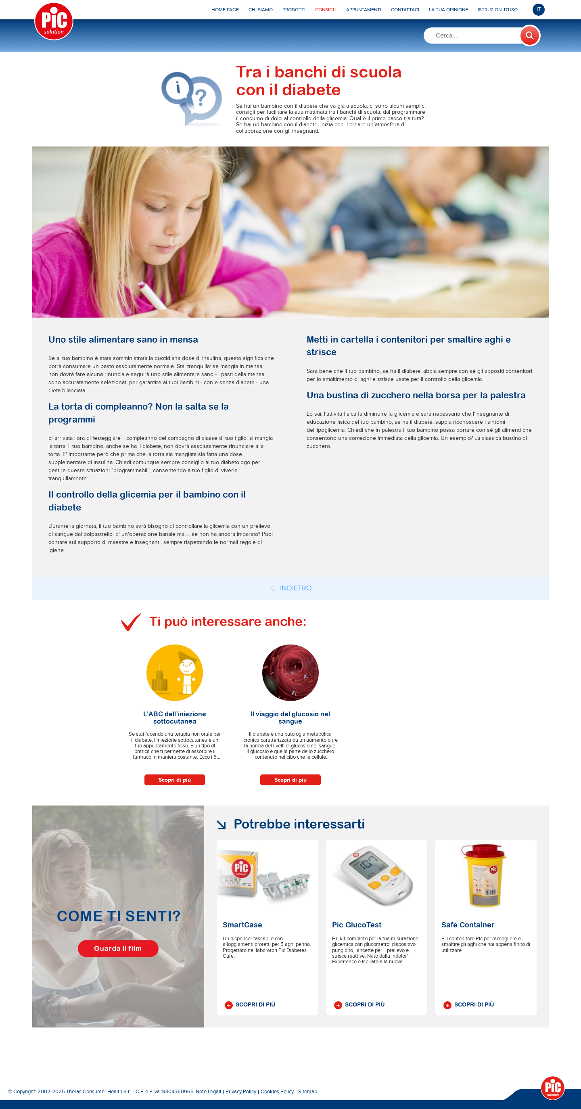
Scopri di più (175, 779)
